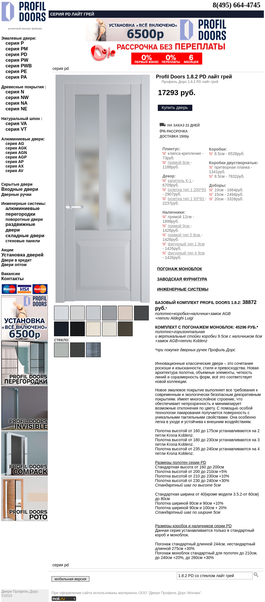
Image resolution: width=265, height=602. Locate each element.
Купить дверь (174, 107)
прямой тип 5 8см (184, 235)
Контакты (12, 278)
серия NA (16, 103)
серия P (14, 43)
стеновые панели (22, 241)
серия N (14, 92)
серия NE (16, 109)
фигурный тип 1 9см (186, 244)
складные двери (24, 235)
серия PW (16, 60)
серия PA (16, 77)
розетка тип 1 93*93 (186, 198)
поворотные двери (24, 219)
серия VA (16, 123)
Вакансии (10, 273)
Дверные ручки (16, 194)
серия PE (16, 71)
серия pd (60, 68)
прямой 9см (179, 226)
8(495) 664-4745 (236, 5)
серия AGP (16, 157)
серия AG (14, 143)
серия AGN (16, 152)
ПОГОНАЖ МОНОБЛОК (179, 269)
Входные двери (19, 189)
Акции (7, 250)
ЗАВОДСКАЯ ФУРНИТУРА (182, 279)
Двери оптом (14, 264)
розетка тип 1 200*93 (187, 189)
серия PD (16, 54)
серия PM (16, 49)
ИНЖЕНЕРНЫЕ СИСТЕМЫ (182, 289)
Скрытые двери (16, 184)
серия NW (17, 97)
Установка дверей (22, 255)
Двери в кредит (16, 260)
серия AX (14, 166)
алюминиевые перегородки (22, 211)
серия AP (14, 161)
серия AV (14, 170)
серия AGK (16, 148)
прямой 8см (179, 162)
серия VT (16, 129)
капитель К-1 (180, 180)
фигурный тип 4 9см (186, 253)
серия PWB (18, 65)
